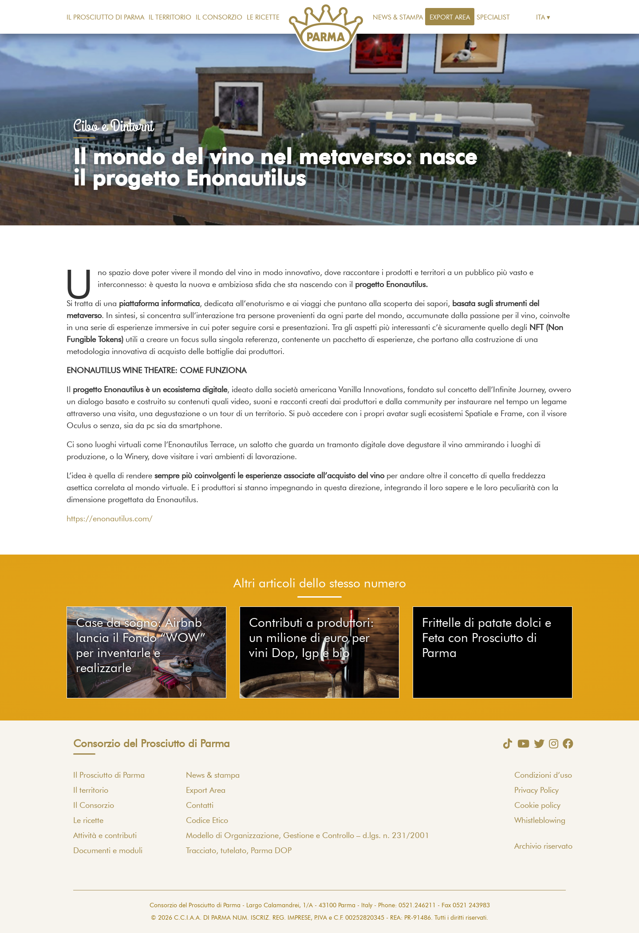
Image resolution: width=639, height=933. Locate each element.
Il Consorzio (219, 17)
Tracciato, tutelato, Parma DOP (239, 851)
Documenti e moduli (107, 851)
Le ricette (263, 17)
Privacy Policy (536, 791)
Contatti (199, 806)
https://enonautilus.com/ (110, 519)
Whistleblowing (539, 821)
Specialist (493, 17)
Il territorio (170, 17)
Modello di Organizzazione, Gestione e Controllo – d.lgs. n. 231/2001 (308, 836)
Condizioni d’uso (543, 775)
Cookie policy (537, 806)
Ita (540, 17)
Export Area (450, 17)
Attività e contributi (105, 836)
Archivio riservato (543, 846)
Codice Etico (207, 821)
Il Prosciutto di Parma (105, 17)
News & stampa (398, 17)
